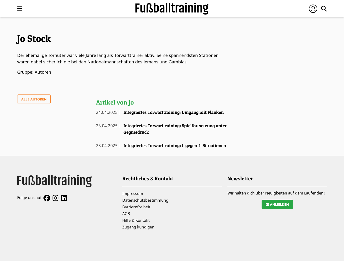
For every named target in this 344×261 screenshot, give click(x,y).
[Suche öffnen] (324, 8)
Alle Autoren (34, 99)
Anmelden (277, 204)
